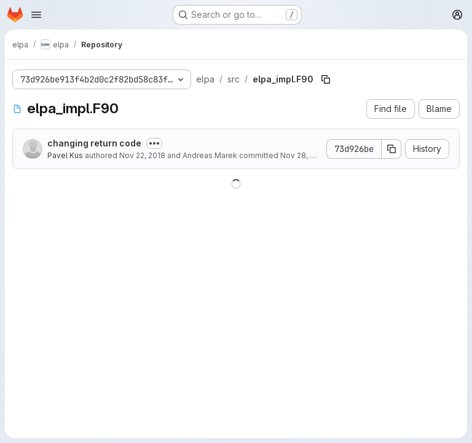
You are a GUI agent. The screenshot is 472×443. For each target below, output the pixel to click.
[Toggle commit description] (154, 143)
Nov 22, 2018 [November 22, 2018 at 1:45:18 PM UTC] (142, 155)
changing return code (94, 143)
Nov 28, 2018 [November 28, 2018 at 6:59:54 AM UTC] (303, 155)
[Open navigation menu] (36, 15)
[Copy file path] (326, 79)
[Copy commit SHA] (391, 149)
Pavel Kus (65, 155)
